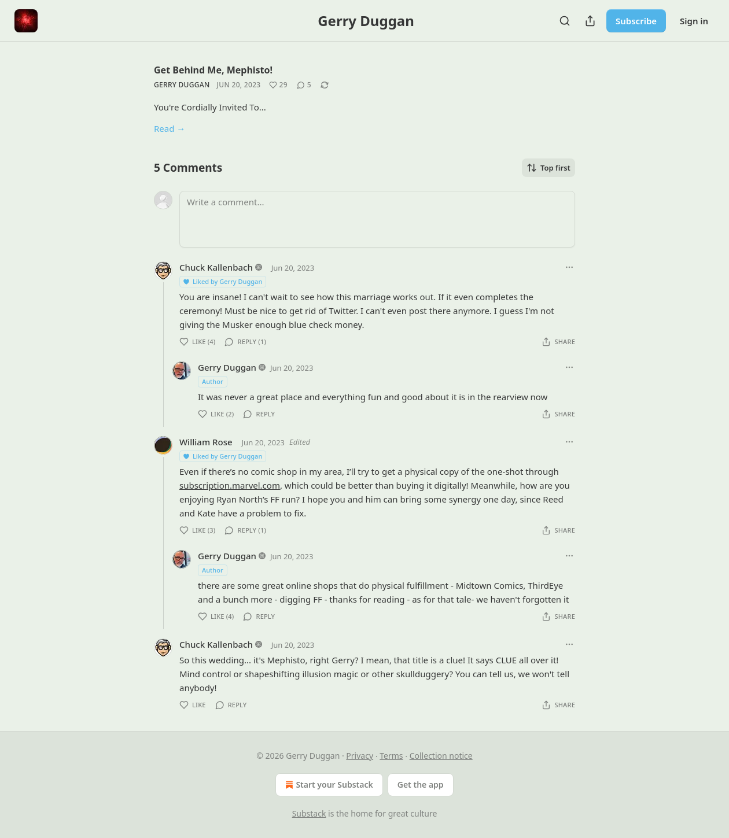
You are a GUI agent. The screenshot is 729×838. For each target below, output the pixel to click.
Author (212, 381)
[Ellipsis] (569, 267)
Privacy (359, 755)
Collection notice (441, 755)
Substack (309, 813)
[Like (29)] (278, 85)
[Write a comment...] (377, 219)
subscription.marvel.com (229, 485)
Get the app (420, 784)
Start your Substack (328, 784)
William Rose (206, 442)
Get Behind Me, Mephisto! (213, 70)
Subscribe (636, 21)
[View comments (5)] (304, 85)
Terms (391, 755)
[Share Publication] (590, 20)
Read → (169, 128)
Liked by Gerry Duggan (222, 281)
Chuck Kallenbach (216, 267)
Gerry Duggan (182, 85)
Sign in (694, 21)
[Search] (564, 20)
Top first (548, 168)
